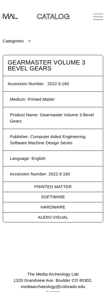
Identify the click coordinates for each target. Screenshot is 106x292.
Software (53, 196)
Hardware (53, 207)
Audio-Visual (53, 217)
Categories (13, 40)
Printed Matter (53, 186)
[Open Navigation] (98, 17)
